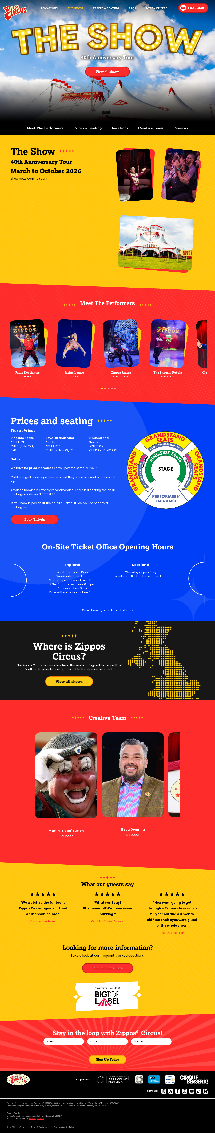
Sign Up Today (107, 1059)
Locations (49, 8)
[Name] (63, 1041)
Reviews (180, 128)
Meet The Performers (45, 128)
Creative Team (150, 128)
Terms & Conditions (39, 1127)
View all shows (107, 71)
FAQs (132, 8)
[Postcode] (151, 1041)
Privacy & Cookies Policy (64, 1127)
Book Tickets (34, 519)
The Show (75, 8)
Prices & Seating (106, 8)
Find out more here (108, 968)
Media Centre (156, 8)
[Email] (107, 1041)
